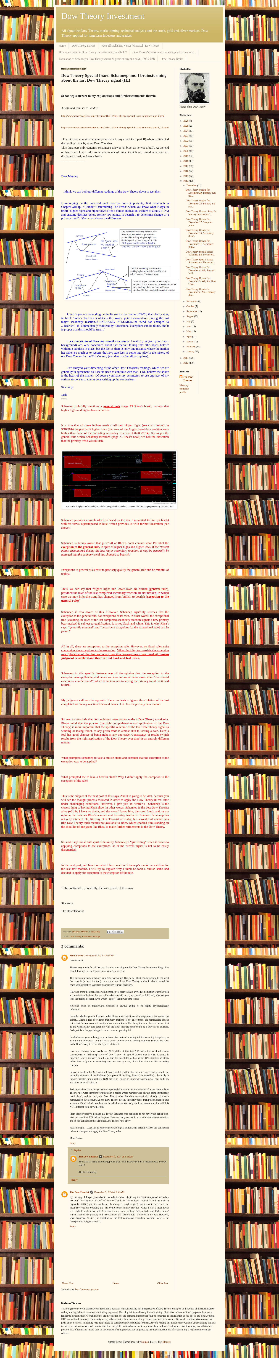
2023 (186, 136)
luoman (145, 1342)
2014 (186, 181)
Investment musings (91, 936)
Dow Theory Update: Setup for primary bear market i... (201, 213)
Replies (77, 1150)
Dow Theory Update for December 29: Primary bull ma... (201, 192)
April (189, 336)
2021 (186, 146)
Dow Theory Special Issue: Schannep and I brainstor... (200, 253)
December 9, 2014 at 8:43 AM (118, 1156)
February (191, 346)
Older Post (162, 1283)
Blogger (166, 1342)
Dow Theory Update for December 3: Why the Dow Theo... (201, 281)
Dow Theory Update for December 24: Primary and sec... (200, 203)
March (189, 341)
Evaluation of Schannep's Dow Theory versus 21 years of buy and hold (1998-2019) (107, 58)
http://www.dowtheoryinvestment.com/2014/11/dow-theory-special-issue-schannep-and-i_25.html (115, 127)
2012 (186, 363)
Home (62, 45)
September (192, 311)
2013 (186, 358)
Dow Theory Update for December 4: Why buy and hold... (200, 270)
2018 (186, 161)
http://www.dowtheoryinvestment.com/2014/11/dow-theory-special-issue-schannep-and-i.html (113, 115)
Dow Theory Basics (172, 58)
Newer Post (68, 1283)
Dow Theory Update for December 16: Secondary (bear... (200, 233)
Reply (73, 1143)
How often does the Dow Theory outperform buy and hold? (93, 52)
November (192, 301)
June (188, 326)
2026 (186, 120)
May (188, 331)
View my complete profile (184, 389)
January (190, 351)
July (188, 321)
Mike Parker (76, 955)
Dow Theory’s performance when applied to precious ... (164, 52)
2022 (186, 141)
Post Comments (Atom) (87, 1289)
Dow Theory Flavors (83, 45)
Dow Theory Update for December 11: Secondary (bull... (200, 244)
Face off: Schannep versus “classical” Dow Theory (130, 45)
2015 (186, 176)
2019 (186, 156)
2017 (186, 166)
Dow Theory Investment (102, 16)
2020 (186, 151)
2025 (186, 125)
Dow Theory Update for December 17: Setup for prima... (199, 222)
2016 (186, 171)
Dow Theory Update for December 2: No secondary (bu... (201, 292)
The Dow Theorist (88, 1156)
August (190, 316)
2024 (186, 130)
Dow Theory (75, 936)
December (191, 185)
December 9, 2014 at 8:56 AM (109, 1192)
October (190, 306)
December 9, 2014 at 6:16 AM (100, 955)
